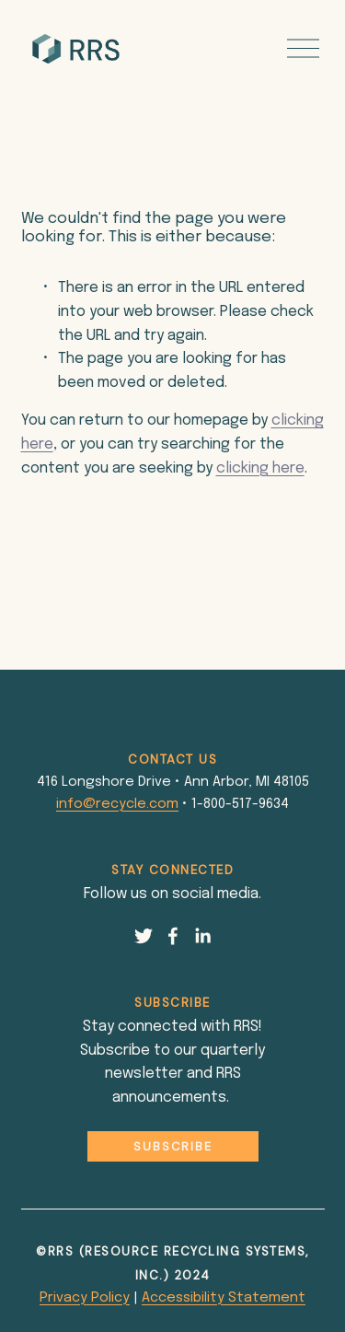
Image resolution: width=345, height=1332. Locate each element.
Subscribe (173, 1146)
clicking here (260, 468)
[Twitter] (143, 936)
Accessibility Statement (223, 1298)
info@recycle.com (117, 804)
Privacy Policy (85, 1298)
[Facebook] (173, 936)
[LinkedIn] (202, 936)
